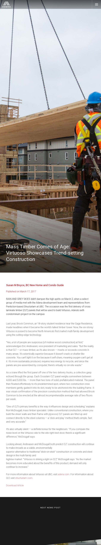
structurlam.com (23, 480)
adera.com (63, 476)
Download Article (15, 487)
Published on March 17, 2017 (21, 291)
